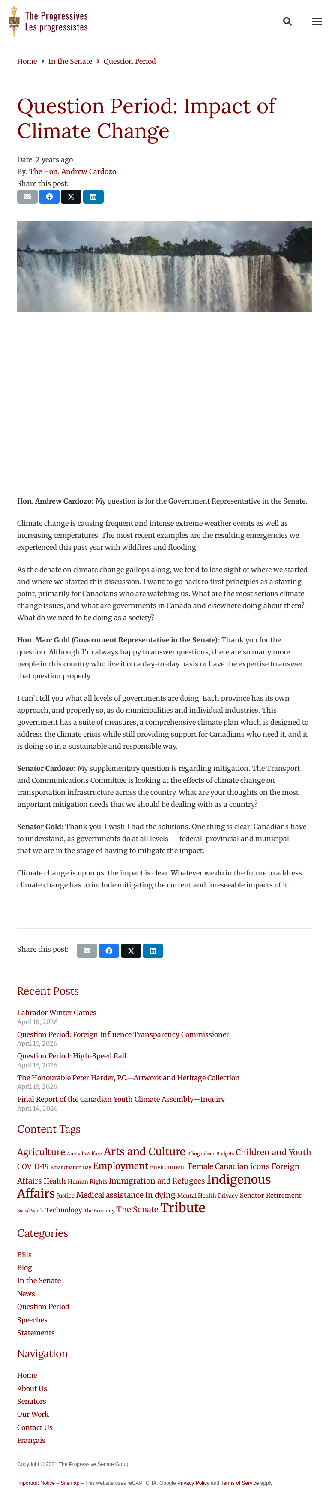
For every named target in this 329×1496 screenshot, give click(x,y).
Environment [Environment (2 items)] (168, 1167)
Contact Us (35, 1427)
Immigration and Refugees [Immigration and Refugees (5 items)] (157, 1181)
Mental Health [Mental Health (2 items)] (196, 1195)
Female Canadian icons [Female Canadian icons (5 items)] (229, 1166)
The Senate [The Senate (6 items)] (137, 1209)
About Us (32, 1388)
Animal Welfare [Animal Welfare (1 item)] (84, 1154)
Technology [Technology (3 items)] (63, 1210)
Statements (36, 1332)
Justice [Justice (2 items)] (66, 1195)
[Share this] (49, 197)
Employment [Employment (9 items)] (120, 1166)
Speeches (32, 1320)
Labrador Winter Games (56, 1012)
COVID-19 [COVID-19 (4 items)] (33, 1166)
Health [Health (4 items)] (55, 1181)
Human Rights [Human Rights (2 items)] (87, 1181)
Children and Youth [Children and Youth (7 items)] (273, 1152)
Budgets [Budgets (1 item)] (225, 1154)
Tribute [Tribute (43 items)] (182, 1208)
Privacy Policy (193, 1483)
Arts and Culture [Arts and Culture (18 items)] (144, 1151)
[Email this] (27, 197)
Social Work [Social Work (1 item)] (30, 1211)
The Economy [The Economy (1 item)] (99, 1211)
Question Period (43, 1306)
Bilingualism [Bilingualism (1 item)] (201, 1154)
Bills (24, 1254)
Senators (31, 1401)
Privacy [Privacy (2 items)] (228, 1195)
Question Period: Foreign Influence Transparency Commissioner (123, 1034)
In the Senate (39, 1280)
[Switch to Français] (31, 1440)
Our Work (33, 1414)
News (26, 1293)
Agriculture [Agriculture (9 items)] (41, 1152)
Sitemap (69, 1483)
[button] (287, 21)
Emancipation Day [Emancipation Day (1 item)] (71, 1167)
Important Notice (36, 1483)
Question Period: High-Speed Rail (71, 1056)
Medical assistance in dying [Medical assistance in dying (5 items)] (126, 1195)
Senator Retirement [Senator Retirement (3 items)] (271, 1195)
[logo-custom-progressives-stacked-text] (48, 21)
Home (27, 1375)
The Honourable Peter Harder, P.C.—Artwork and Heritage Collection (128, 1077)
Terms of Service (240, 1483)
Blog (24, 1267)
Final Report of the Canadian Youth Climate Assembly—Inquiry (121, 1099)
